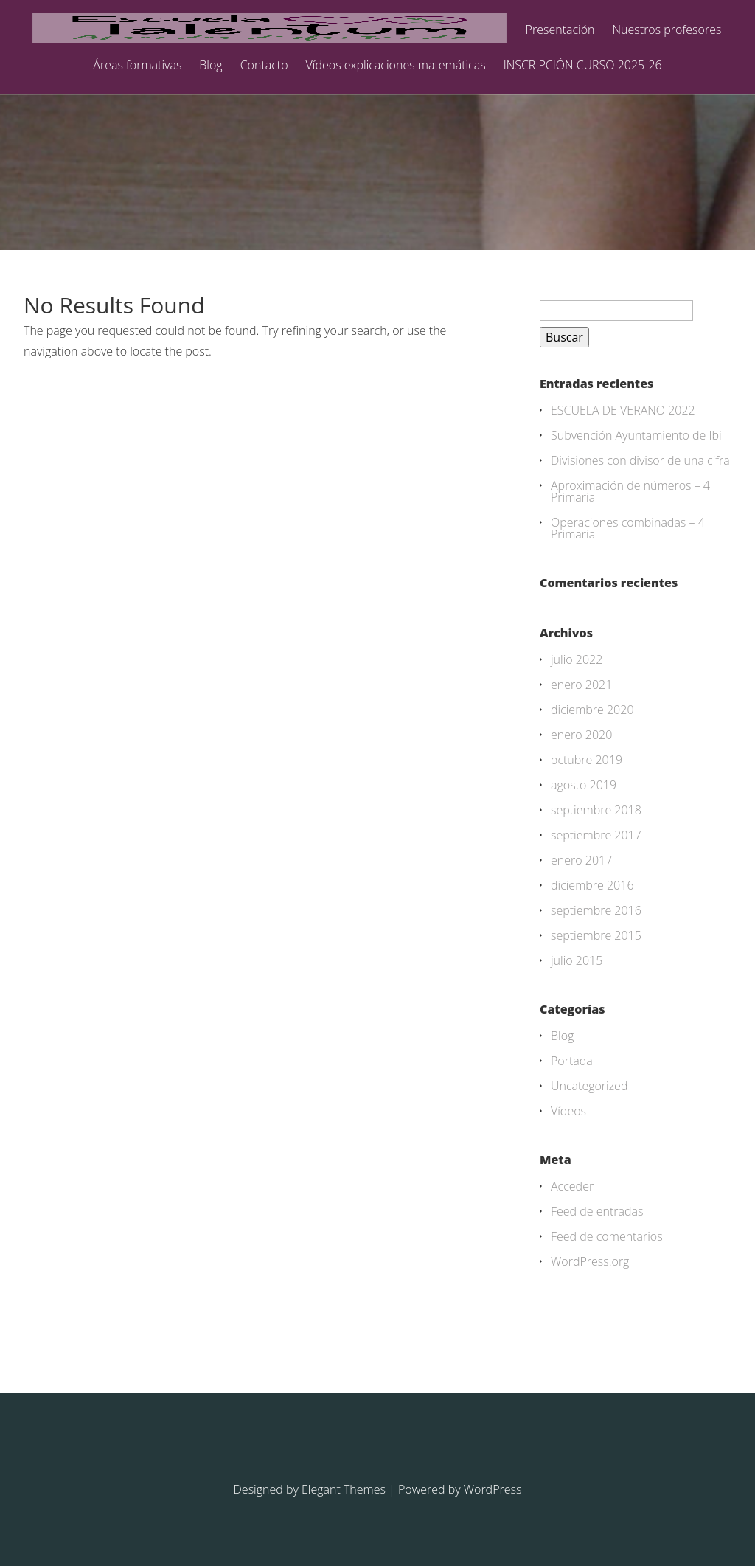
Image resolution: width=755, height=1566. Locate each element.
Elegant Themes (344, 1489)
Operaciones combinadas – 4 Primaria (628, 528)
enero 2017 (581, 860)
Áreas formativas (137, 66)
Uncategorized (589, 1086)
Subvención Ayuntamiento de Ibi (636, 435)
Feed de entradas (597, 1211)
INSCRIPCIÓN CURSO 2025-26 (583, 66)
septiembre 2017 (596, 835)
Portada (572, 1061)
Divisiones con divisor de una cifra (640, 460)
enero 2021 (581, 684)
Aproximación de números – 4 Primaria (630, 491)
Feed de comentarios (607, 1236)
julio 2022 (576, 659)
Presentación (560, 31)
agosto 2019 (583, 785)
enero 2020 (581, 735)
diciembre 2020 (592, 709)
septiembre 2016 (596, 910)
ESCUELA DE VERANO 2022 (623, 410)
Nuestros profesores (667, 31)
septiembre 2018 (596, 810)
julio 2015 (576, 960)
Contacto (264, 66)
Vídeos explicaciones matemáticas (396, 66)
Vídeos (568, 1111)
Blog (210, 66)
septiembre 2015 (596, 935)
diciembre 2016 (592, 885)
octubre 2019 (586, 760)
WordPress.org (590, 1261)
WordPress (493, 1489)
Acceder (572, 1186)
